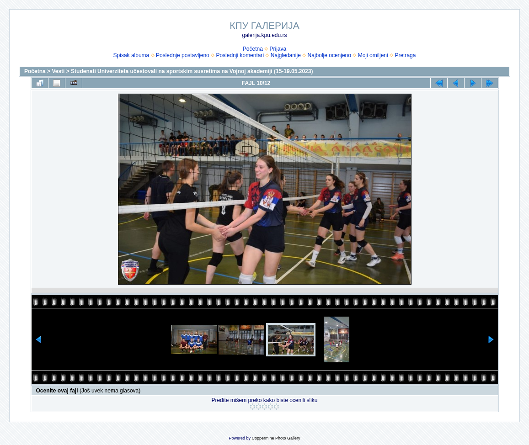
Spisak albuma (131, 55)
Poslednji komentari (240, 55)
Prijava (278, 49)
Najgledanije (286, 55)
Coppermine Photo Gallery (275, 438)
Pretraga (405, 55)
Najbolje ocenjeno (329, 55)
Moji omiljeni (373, 55)
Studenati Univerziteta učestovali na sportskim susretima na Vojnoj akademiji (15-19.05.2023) (192, 71)
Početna (253, 49)
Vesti (58, 71)
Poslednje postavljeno (182, 55)
